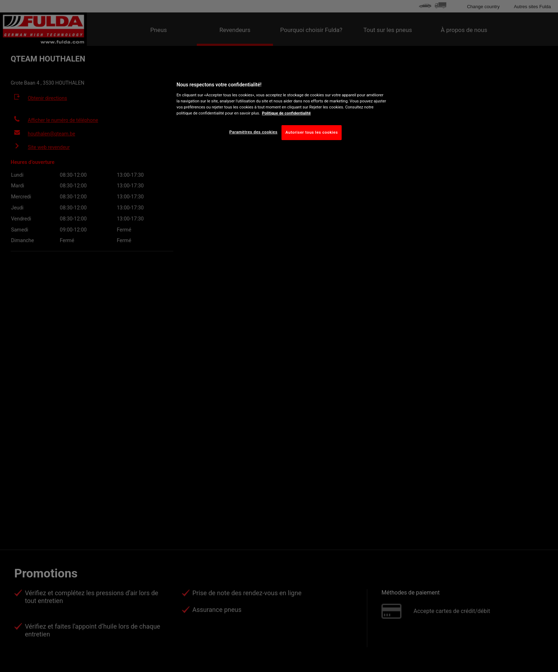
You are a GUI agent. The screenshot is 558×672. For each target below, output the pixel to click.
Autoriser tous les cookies (311, 132)
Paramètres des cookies (253, 131)
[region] (281, 109)
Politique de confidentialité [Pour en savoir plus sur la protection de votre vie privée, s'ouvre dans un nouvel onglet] (286, 113)
